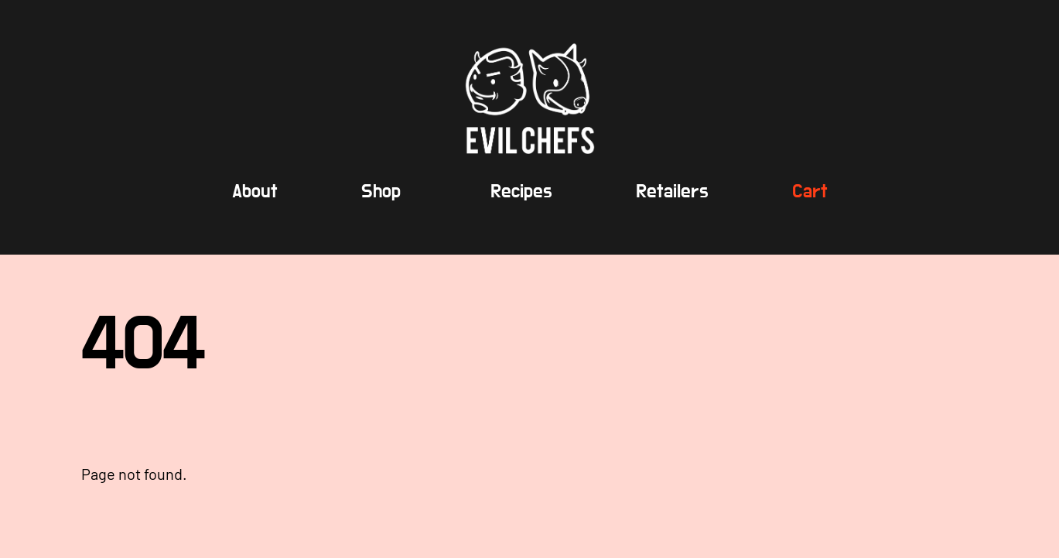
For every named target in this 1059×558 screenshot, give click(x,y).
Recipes (521, 191)
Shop (381, 191)
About (255, 191)
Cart (810, 191)
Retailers (672, 191)
